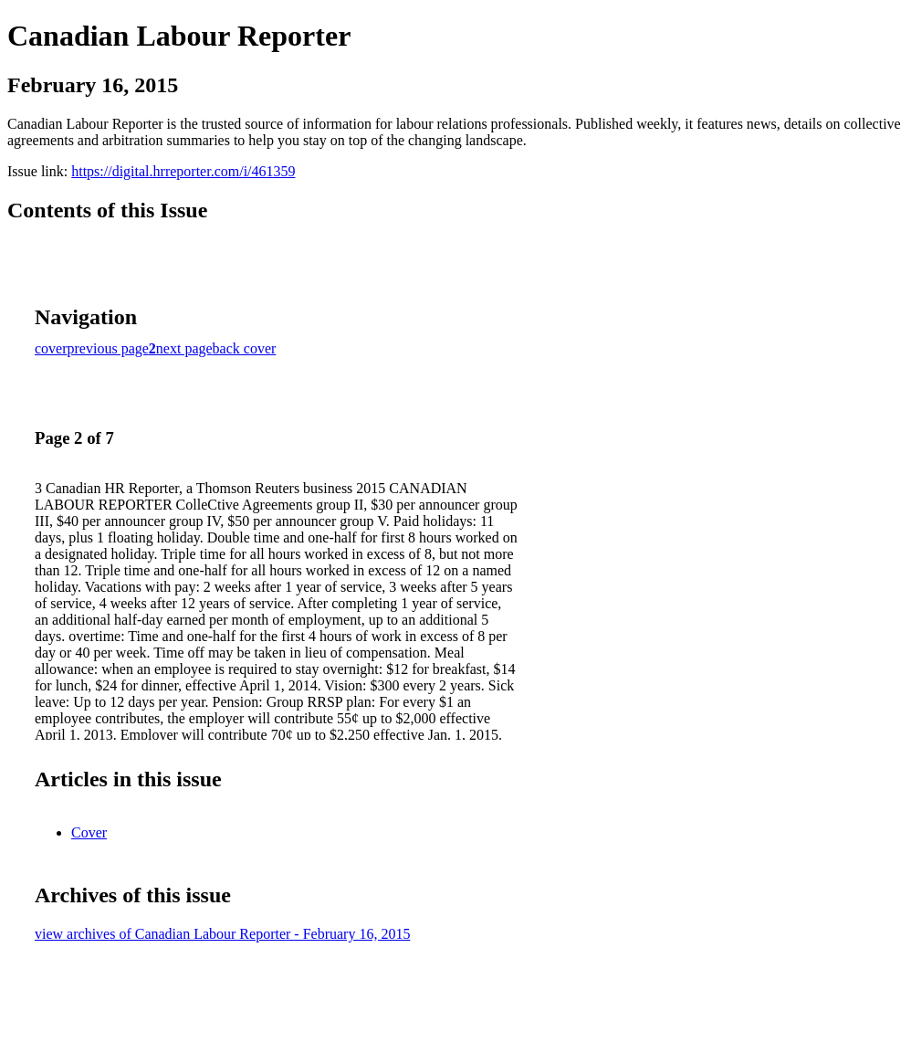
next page (184, 348)
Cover (89, 832)
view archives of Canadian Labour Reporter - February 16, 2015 (222, 934)
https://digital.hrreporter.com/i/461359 (183, 171)
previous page (108, 348)
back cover (245, 348)
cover (51, 348)
